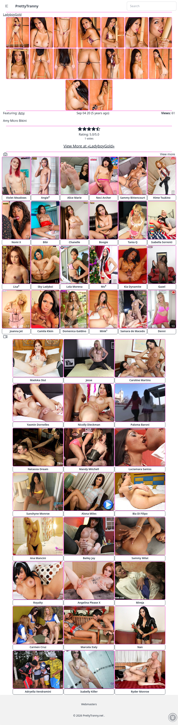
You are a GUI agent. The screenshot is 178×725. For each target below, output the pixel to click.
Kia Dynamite (132, 286)
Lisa (16, 286)
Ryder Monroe (140, 691)
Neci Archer (103, 197)
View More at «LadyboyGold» (89, 146)
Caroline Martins (140, 380)
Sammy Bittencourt (132, 197)
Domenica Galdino (74, 331)
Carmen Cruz (38, 647)
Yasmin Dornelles (38, 424)
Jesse (89, 380)
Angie (45, 197)
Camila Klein (45, 331)
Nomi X (16, 242)
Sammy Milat (140, 558)
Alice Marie (74, 197)
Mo (103, 286)
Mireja (140, 602)
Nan (140, 647)
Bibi (45, 242)
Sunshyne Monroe (38, 513)
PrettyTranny (27, 5)
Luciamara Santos (139, 469)
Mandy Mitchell (89, 469)
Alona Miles (89, 513)
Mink (103, 331)
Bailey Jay (89, 558)
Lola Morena (75, 286)
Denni (162, 331)
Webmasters (89, 704)
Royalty (38, 602)
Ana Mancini (38, 558)
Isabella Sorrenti (161, 242)
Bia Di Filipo (140, 513)
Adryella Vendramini (38, 691)
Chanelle (74, 242)
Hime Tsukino (162, 197)
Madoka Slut (38, 380)
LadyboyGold (12, 14)
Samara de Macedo (132, 331)
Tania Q (133, 242)
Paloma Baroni (140, 424)
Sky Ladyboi (45, 286)
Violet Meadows (16, 197)
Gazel (161, 286)
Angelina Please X (89, 602)
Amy (21, 113)
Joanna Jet (16, 331)
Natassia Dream (38, 469)
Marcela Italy (89, 647)
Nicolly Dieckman (89, 424)
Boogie (103, 242)
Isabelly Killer (89, 691)
